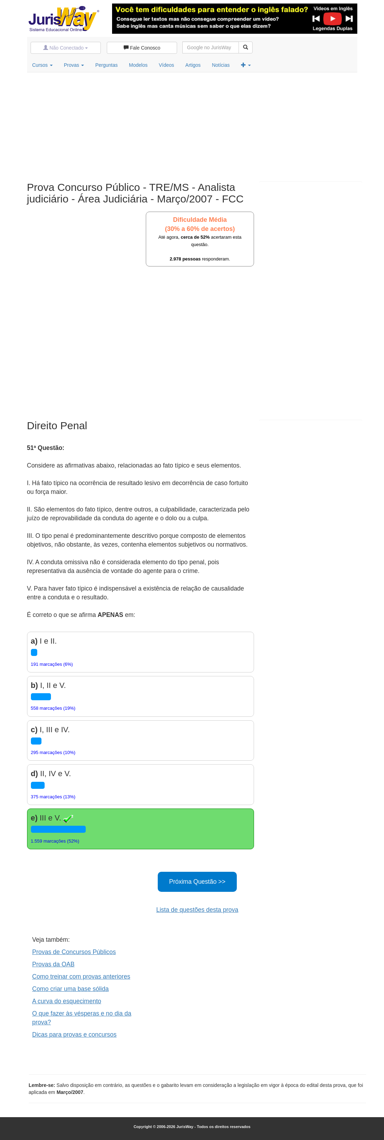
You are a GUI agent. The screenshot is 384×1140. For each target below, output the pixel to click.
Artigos (193, 65)
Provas (74, 65)
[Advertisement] (192, 125)
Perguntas (106, 65)
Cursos (42, 65)
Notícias (221, 65)
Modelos (138, 65)
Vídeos (166, 65)
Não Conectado (65, 48)
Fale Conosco (142, 48)
